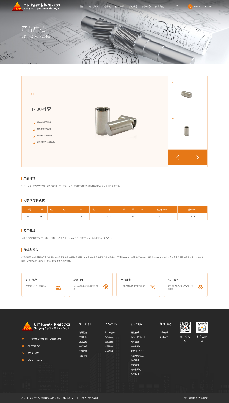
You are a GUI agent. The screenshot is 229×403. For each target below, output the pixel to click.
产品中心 (106, 6)
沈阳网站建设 (191, 398)
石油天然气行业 (138, 337)
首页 (82, 6)
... (131, 378)
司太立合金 (110, 332)
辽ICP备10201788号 (88, 398)
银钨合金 (109, 351)
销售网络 (83, 355)
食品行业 (135, 374)
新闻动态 (133, 6)
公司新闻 (164, 337)
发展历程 (83, 337)
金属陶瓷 (109, 346)
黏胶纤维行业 (137, 351)
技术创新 (83, 351)
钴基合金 (109, 337)
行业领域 (119, 6)
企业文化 (83, 342)
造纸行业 (135, 360)
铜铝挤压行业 (137, 346)
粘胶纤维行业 (137, 355)
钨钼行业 (135, 365)
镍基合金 (109, 342)
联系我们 (159, 6)
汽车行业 (135, 342)
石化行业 (135, 332)
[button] (197, 157)
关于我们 (93, 6)
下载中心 (146, 6)
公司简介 (83, 332)
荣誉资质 (83, 346)
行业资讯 (164, 332)
